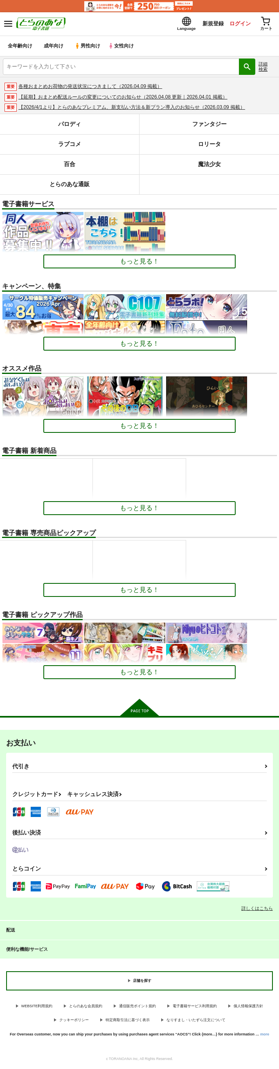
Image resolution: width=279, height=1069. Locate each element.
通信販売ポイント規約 (137, 1007)
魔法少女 (209, 165)
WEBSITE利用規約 (37, 1007)
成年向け (54, 47)
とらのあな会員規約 (85, 1007)
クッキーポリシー (74, 1021)
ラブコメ (69, 145)
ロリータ (209, 145)
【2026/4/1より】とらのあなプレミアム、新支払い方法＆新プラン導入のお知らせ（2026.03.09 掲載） (131, 108)
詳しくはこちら (257, 909)
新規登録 (210, 24)
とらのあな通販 (69, 185)
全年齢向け (20, 47)
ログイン (238, 24)
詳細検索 (263, 67)
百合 (69, 165)
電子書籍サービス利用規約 (195, 1007)
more (264, 1035)
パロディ (69, 125)
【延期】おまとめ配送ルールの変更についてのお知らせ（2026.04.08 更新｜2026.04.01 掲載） (122, 98)
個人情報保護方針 (248, 1007)
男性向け (88, 47)
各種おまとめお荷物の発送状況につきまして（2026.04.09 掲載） (90, 87)
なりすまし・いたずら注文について (195, 1021)
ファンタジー (209, 125)
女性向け (123, 47)
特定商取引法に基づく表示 (128, 1021)
